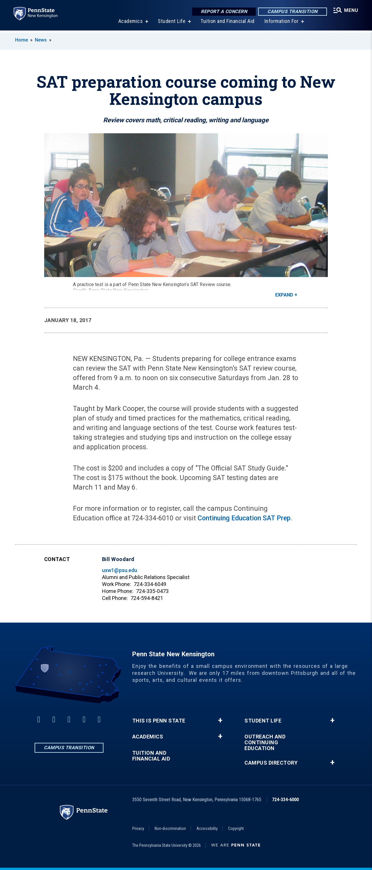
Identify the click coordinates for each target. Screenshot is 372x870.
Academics (130, 23)
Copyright (236, 828)
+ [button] (220, 720)
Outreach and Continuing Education (264, 742)
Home (21, 40)
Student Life (171, 23)
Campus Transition (292, 11)
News (41, 40)
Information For (281, 23)
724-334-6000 (285, 799)
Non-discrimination (170, 828)
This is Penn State (158, 721)
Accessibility (207, 828)
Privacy (138, 828)
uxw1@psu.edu (119, 570)
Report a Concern (224, 11)
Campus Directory (271, 763)
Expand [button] (284, 295)
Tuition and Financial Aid (227, 23)
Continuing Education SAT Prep (244, 518)
